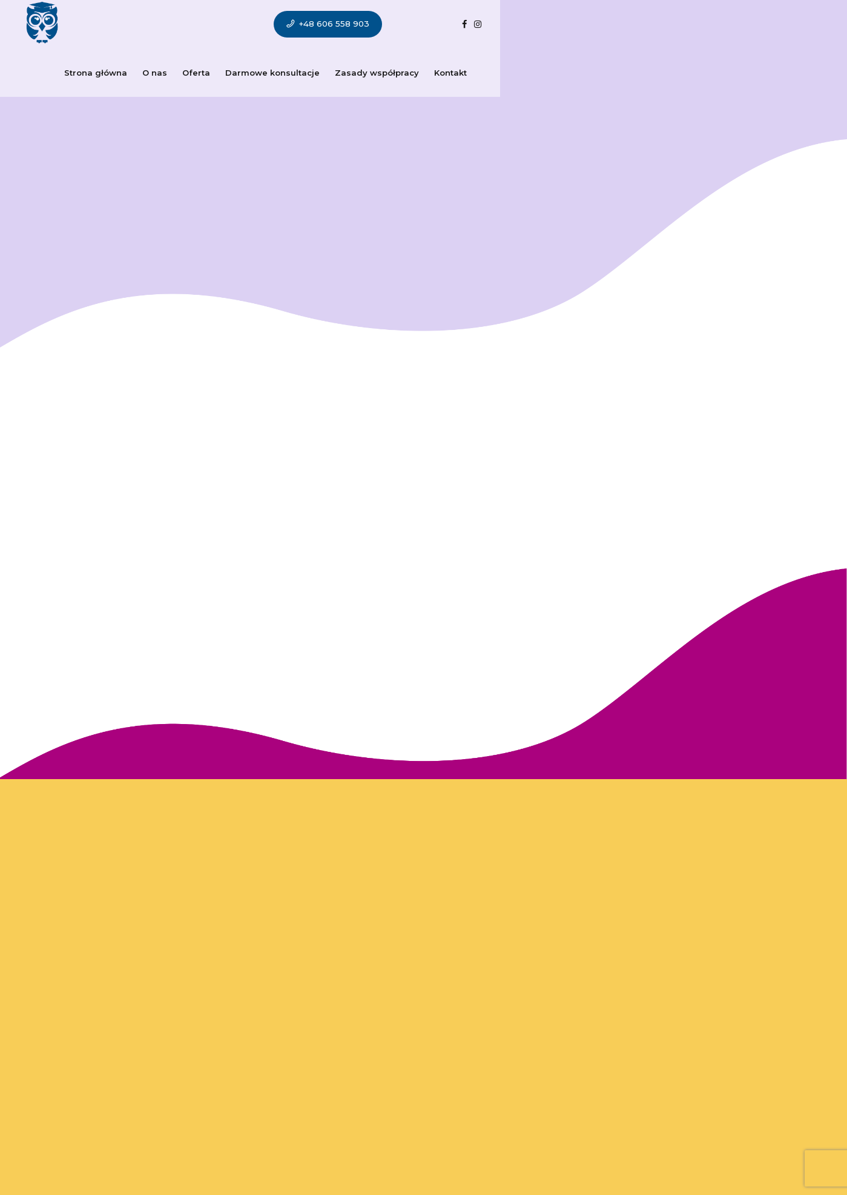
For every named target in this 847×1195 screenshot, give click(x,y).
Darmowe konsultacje (335, 24)
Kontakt (513, 24)
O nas (217, 24)
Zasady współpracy (440, 24)
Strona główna (158, 24)
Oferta (259, 24)
